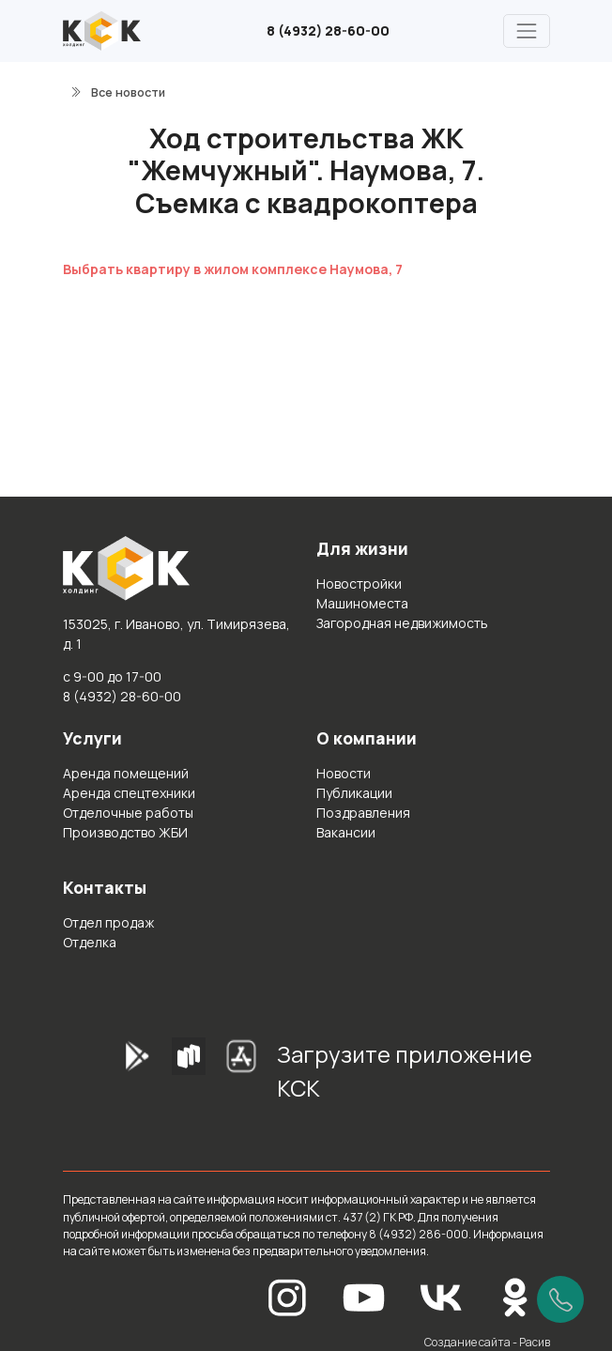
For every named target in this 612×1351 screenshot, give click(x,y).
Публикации (354, 793)
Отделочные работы (128, 812)
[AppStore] (241, 1077)
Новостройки (359, 583)
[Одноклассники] (515, 1296)
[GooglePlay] (108, 1077)
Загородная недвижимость (402, 623)
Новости (343, 773)
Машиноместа (362, 603)
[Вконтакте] (441, 1296)
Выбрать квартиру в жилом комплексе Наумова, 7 (233, 269)
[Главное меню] (526, 30)
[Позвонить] (560, 1299)
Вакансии (345, 832)
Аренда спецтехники (129, 793)
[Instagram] (287, 1296)
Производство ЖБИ (125, 832)
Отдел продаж (108, 922)
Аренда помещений (126, 773)
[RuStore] (189, 1077)
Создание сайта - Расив (487, 1342)
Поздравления (363, 812)
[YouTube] (364, 1296)
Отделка (89, 942)
